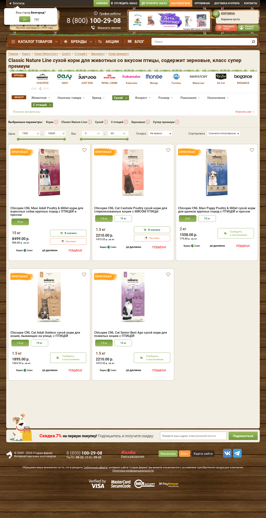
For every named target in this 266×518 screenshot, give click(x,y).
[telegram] (237, 477)
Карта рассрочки (132, 480)
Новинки (102, 3)
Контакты (250, 3)
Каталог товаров (35, 41)
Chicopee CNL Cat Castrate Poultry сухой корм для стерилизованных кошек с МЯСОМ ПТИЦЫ (130, 209)
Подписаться (243, 460)
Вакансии (168, 477)
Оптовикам (202, 3)
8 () (94, 21)
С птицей (117, 122)
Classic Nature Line (74, 122)
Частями (70, 241)
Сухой (99, 122)
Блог (139, 41)
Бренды (79, 41)
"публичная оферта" (95, 491)
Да (25, 19)
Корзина (228, 13)
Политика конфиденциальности (133, 494)
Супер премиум (164, 122)
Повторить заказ (228, 27)
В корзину (71, 233)
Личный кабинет (249, 27)
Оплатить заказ (156, 3)
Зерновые (138, 122)
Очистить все (243, 111)
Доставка (227, 3)
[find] (253, 41)
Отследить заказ (125, 3)
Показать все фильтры (26, 111)
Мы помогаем (180, 3)
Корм (49, 122)
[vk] (227, 477)
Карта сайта (203, 477)
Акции (112, 41)
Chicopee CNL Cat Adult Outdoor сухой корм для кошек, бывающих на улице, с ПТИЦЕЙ (45, 358)
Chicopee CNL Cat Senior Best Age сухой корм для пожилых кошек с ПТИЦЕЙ (130, 358)
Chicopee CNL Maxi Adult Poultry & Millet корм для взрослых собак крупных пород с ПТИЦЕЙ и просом (46, 211)
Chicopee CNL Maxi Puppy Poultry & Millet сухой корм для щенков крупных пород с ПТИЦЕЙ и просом (216, 209)
